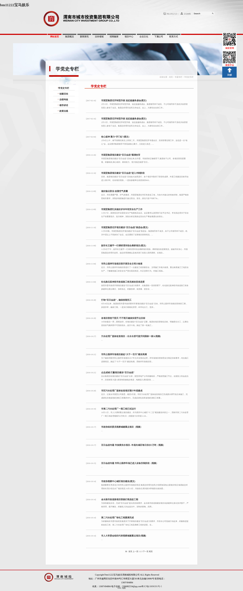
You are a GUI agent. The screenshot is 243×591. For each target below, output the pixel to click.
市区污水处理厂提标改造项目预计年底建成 (121, 391)
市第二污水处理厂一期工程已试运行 (118, 409)
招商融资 (114, 36)
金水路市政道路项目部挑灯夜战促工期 (119, 499)
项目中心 (129, 36)
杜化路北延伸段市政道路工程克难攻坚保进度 (123, 282)
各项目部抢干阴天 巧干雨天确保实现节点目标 (123, 318)
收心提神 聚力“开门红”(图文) (115, 137)
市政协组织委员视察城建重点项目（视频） (121, 427)
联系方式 (173, 36)
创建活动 (63, 94)
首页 (171, 77)
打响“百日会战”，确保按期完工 (116, 300)
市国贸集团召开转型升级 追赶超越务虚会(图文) (124, 100)
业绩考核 (63, 99)
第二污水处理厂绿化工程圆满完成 (117, 517)
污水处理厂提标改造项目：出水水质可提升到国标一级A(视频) (131, 336)
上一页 (135, 551)
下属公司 (158, 36)
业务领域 (99, 36)
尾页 (151, 551)
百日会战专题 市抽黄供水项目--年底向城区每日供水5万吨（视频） (133, 445)
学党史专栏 (189, 77)
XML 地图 (121, 588)
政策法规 (63, 111)
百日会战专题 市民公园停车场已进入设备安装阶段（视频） (129, 463)
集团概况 (69, 36)
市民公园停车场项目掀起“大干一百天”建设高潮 (124, 354)
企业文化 (143, 36)
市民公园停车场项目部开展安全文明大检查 (121, 264)
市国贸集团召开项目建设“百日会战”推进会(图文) (124, 227)
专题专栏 (178, 77)
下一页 (145, 551)
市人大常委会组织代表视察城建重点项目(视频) (123, 536)
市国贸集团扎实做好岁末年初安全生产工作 (121, 209)
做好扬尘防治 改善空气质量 (114, 191)
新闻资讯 (84, 36)
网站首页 (54, 36)
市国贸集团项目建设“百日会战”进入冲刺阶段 (123, 173)
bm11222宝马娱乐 (14, 5)
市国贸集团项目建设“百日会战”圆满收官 (120, 155)
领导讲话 (63, 105)
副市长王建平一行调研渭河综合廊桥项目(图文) (123, 245)
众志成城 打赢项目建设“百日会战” (117, 372)
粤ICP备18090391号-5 (151, 586)
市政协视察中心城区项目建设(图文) (118, 481)
